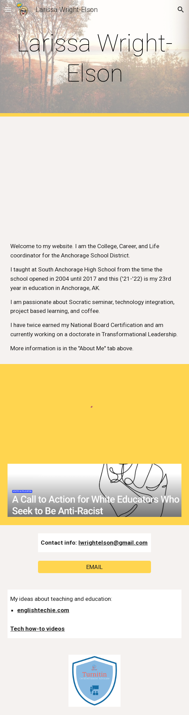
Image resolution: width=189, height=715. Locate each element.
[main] (94, 58)
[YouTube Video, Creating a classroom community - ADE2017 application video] (94, 173)
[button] (8, 9)
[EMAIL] (94, 567)
